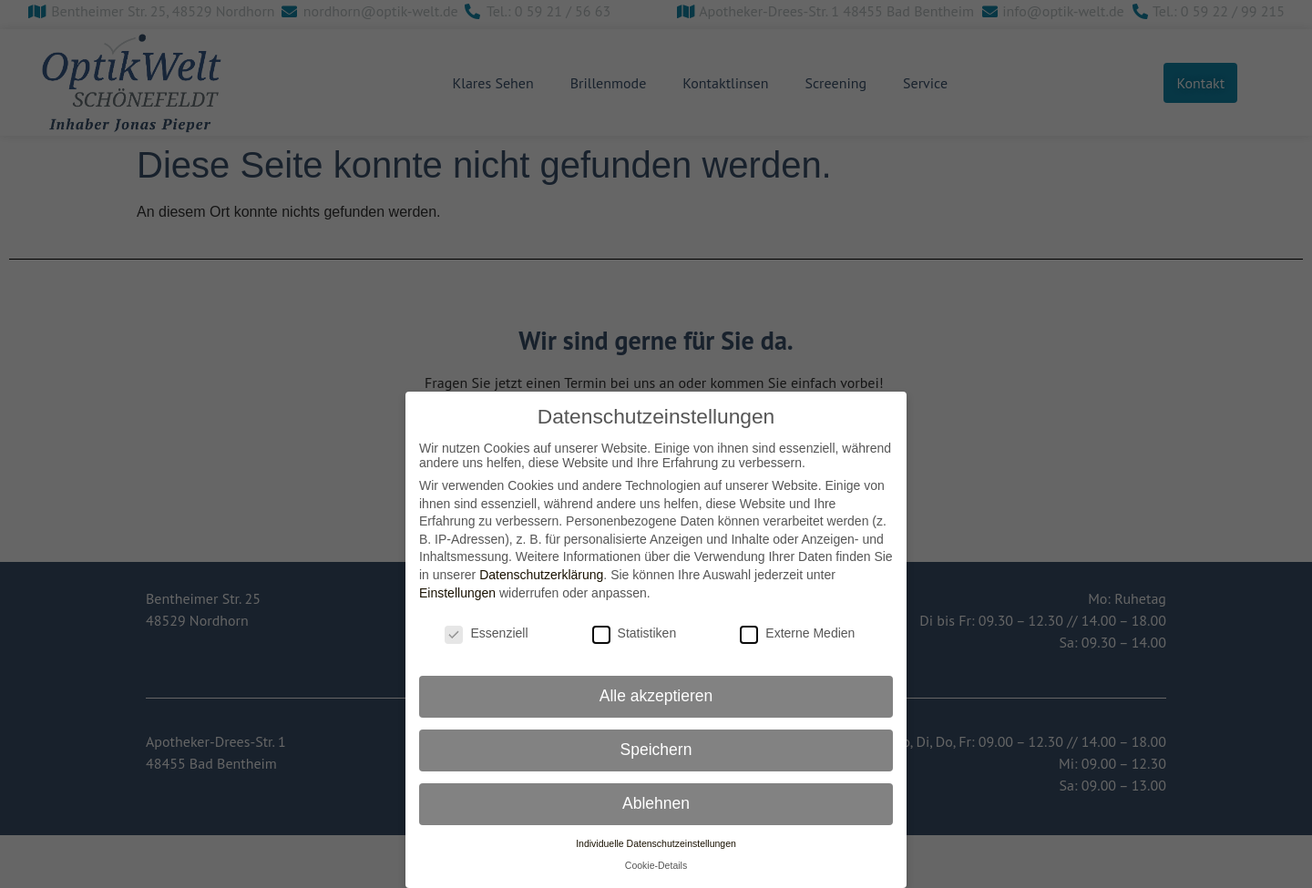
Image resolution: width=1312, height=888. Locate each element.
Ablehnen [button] (656, 802)
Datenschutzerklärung (541, 573)
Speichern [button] (656, 749)
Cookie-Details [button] (656, 865)
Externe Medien (797, 633)
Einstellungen (457, 592)
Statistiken (634, 633)
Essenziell (486, 633)
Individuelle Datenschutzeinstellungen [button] (656, 842)
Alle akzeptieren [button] (656, 695)
